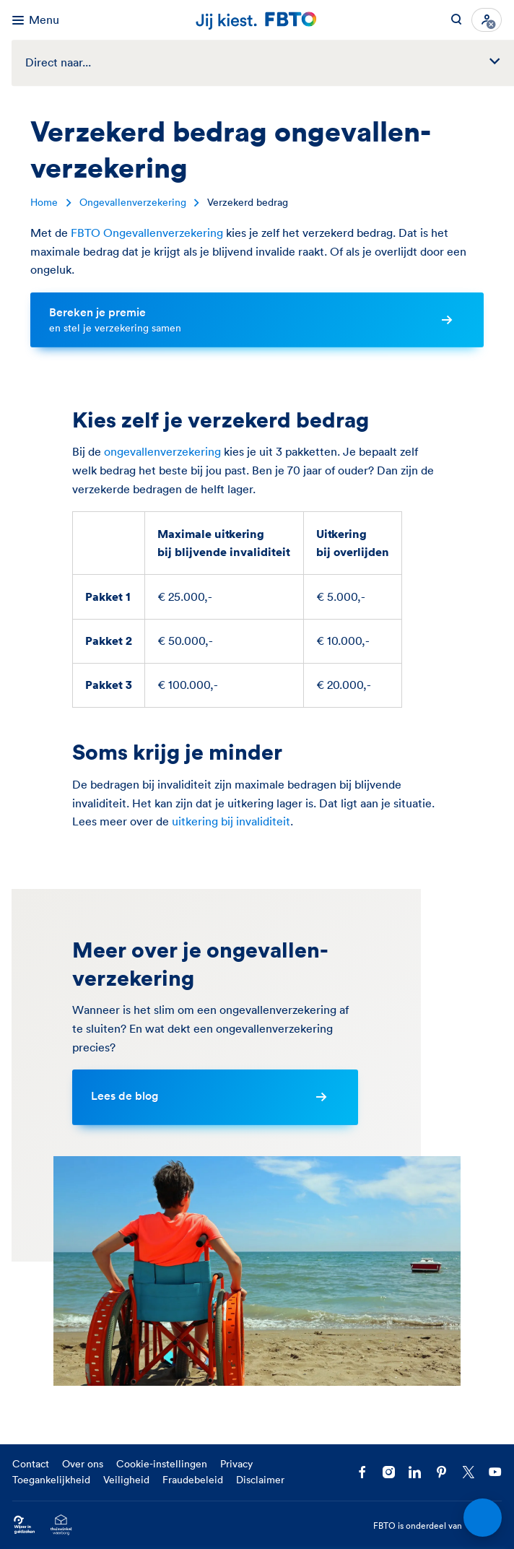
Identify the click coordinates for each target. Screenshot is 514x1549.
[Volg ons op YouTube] (495, 1472)
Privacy (236, 1463)
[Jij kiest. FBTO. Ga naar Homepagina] (257, 20)
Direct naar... (269, 62)
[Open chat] (482, 1517)
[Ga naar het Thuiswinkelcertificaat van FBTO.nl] (61, 1525)
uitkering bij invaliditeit (231, 821)
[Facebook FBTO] (362, 1472)
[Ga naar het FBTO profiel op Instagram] (389, 1472)
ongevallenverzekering (162, 451)
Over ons (82, 1463)
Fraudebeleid (192, 1479)
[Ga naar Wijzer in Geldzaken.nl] (24, 1525)
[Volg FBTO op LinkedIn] (415, 1472)
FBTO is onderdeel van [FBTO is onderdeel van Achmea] (437, 1526)
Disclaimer (260, 1479)
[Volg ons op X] (468, 1472)
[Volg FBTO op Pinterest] (441, 1472)
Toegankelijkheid (51, 1479)
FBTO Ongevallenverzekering (147, 232)
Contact (30, 1463)
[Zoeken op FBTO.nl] (456, 20)
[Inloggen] (486, 20)
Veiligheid (126, 1479)
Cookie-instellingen (161, 1463)
